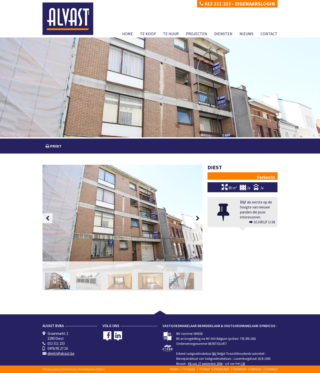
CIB (242, 364)
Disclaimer (69, 369)
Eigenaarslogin (255, 3)
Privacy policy (51, 369)
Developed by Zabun (91, 369)
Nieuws (247, 33)
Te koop (148, 33)
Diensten (223, 33)
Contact (269, 33)
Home (127, 33)
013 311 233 (215, 3)
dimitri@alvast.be (61, 353)
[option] (122, 218)
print (55, 146)
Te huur (171, 33)
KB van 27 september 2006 (205, 364)
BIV (214, 354)
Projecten (196, 33)
